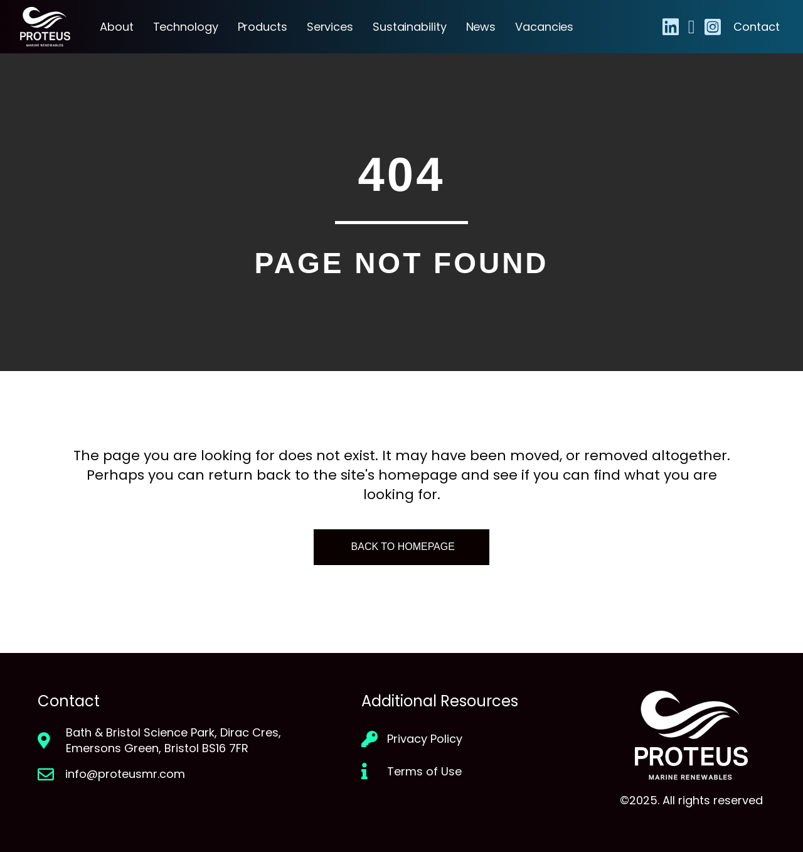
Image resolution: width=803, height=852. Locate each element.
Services (330, 27)
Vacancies (544, 27)
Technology (185, 27)
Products (262, 27)
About (117, 27)
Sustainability (410, 27)
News (481, 27)
